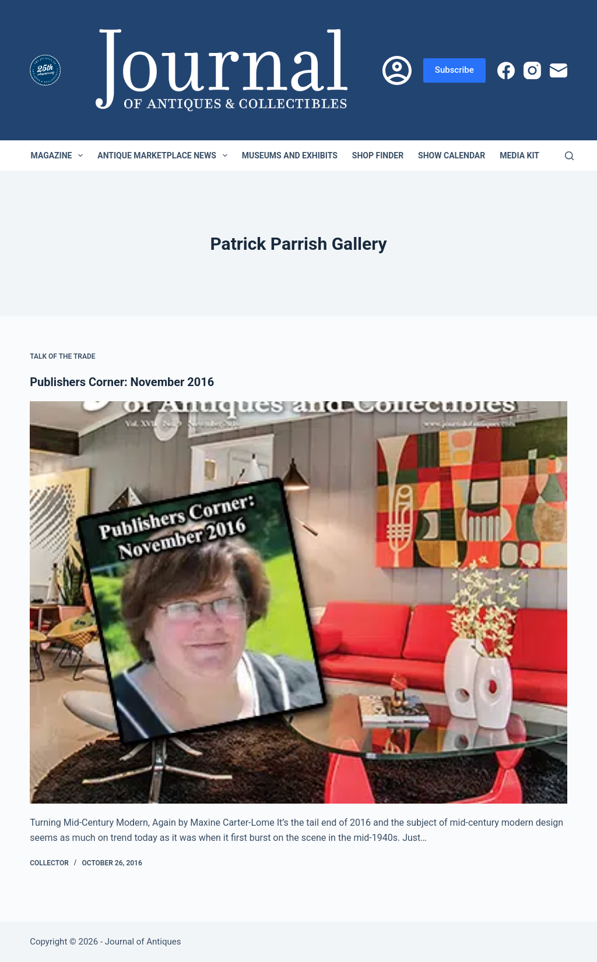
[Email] (558, 70)
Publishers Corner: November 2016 (122, 382)
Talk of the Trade (62, 356)
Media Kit (519, 155)
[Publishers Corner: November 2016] (298, 602)
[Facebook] (506, 70)
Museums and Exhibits (290, 155)
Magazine (59, 155)
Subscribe (454, 70)
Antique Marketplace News (164, 155)
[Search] (569, 155)
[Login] (397, 70)
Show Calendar (451, 155)
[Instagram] (532, 70)
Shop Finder (377, 155)
